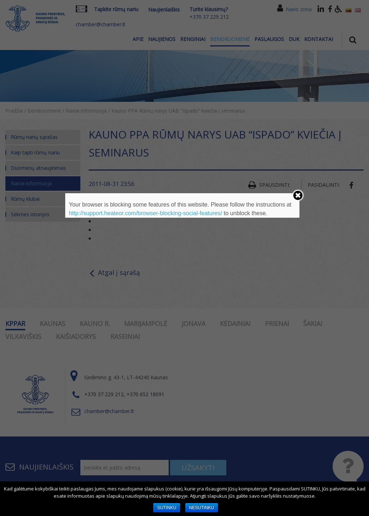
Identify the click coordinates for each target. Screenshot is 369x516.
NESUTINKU (201, 507)
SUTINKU (166, 507)
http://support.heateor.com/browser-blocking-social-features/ (145, 213)
